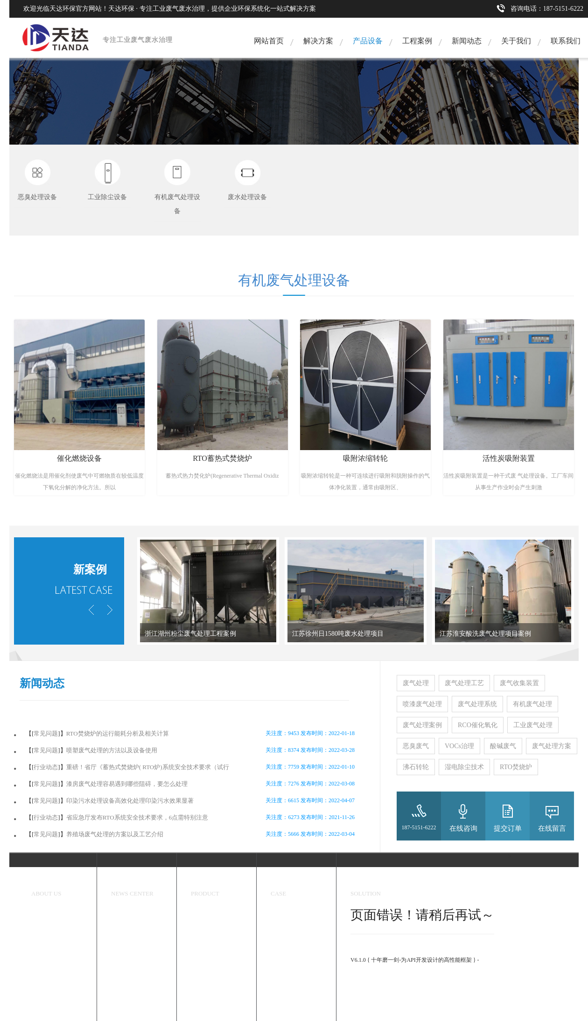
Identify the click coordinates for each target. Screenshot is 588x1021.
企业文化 (42, 931)
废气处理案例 (422, 725)
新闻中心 (125, 881)
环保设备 (205, 881)
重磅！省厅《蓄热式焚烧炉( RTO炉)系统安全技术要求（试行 (147, 767)
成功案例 (285, 881)
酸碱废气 (503, 746)
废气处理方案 (551, 746)
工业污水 (282, 1012)
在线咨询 (463, 828)
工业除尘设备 (207, 931)
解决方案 (318, 41)
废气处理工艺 (464, 683)
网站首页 (269, 41)
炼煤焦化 (282, 963)
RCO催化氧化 (477, 725)
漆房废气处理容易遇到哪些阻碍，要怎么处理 (127, 783)
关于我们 (516, 41)
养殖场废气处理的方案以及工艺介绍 (114, 834)
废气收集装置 (519, 683)
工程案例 (417, 41)
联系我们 (566, 41)
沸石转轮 (416, 767)
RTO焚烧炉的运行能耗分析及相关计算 (117, 733)
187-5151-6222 (419, 827)
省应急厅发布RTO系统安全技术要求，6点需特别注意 (137, 817)
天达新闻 (122, 914)
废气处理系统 (477, 704)
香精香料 (282, 931)
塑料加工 (282, 996)
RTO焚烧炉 (516, 767)
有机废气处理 (532, 704)
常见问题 (46, 733)
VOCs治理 (459, 746)
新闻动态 (467, 41)
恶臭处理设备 (207, 914)
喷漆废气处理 (422, 704)
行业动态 (46, 767)
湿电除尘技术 (464, 767)
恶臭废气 (416, 746)
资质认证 (42, 947)
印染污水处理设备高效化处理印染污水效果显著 (130, 800)
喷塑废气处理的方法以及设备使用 (111, 750)
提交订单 (508, 828)
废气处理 (416, 683)
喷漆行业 (282, 980)
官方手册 (361, 975)
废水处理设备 (207, 963)
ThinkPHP (362, 951)
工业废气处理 (533, 725)
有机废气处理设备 (213, 947)
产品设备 (368, 41)
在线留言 (552, 828)
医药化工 (282, 947)
